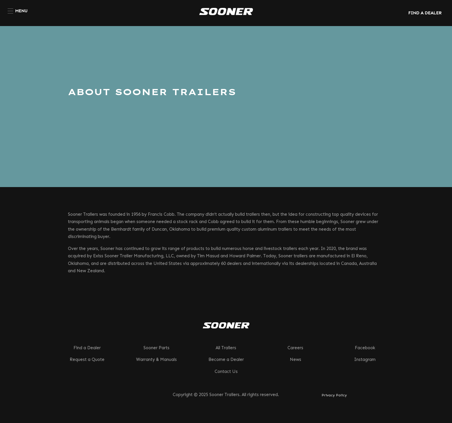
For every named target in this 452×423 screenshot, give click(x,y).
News (295, 359)
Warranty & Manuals (156, 359)
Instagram (365, 359)
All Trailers (226, 347)
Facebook (365, 347)
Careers (295, 347)
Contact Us (226, 371)
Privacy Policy (334, 395)
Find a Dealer (87, 347)
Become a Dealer (226, 359)
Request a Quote (87, 359)
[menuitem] (17, 11)
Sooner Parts (156, 347)
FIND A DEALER (425, 13)
